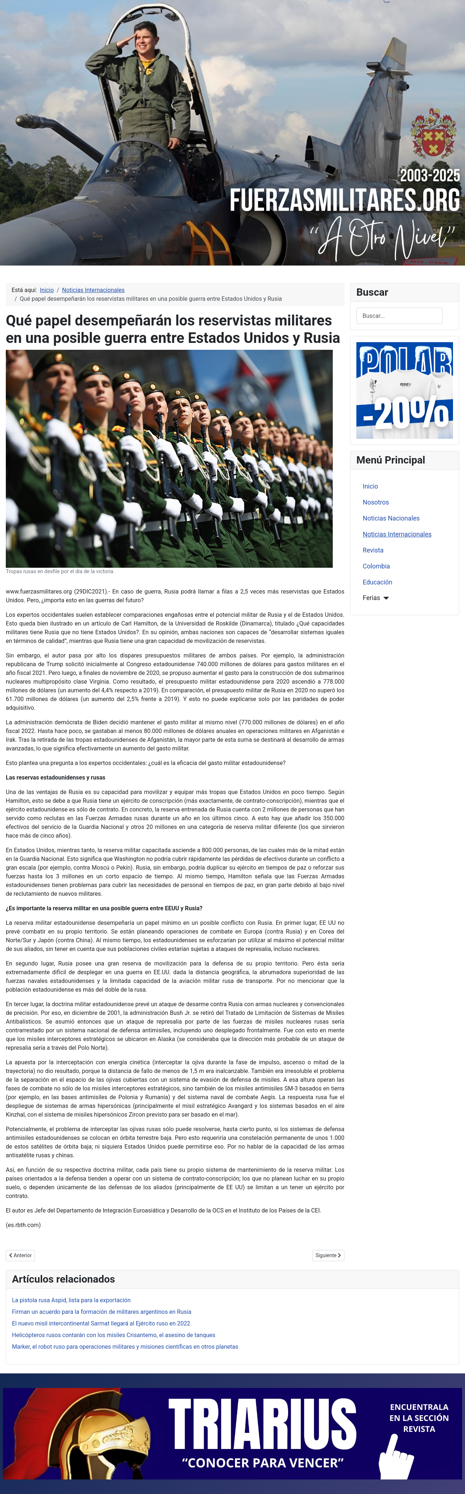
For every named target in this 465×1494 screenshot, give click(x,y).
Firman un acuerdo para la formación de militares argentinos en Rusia (101, 1311)
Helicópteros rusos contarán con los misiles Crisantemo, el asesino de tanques (113, 1335)
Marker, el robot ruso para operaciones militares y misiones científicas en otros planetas (125, 1346)
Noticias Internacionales (397, 534)
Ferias (371, 598)
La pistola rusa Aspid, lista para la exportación (71, 1300)
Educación (377, 582)
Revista (373, 550)
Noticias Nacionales (391, 518)
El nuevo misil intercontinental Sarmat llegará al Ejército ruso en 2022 (101, 1323)
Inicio (370, 486)
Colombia (376, 566)
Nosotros (376, 502)
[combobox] (399, 316)
